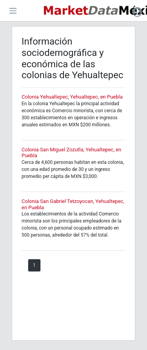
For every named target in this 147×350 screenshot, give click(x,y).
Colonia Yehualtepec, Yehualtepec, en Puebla (72, 97)
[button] (137, 11)
